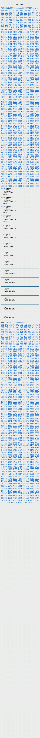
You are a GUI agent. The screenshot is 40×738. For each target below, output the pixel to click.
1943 (27, 59)
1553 (28, 47)
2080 (25, 63)
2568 (33, 78)
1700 (5, 52)
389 (24, 15)
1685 (18, 51)
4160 (3, 127)
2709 (38, 82)
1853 (30, 56)
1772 (10, 54)
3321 (23, 101)
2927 (18, 89)
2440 (11, 74)
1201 (16, 36)
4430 (32, 135)
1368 (27, 41)
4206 (3, 129)
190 (29, 10)
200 (3, 11)
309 (33, 13)
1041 (18, 31)
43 (5, 7)
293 (11, 13)
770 (29, 24)
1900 (32, 57)
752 (5, 24)
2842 (30, 86)
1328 (37, 40)
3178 (15, 97)
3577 (28, 109)
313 (39, 13)
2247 (35, 68)
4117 (8, 126)
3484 (27, 106)
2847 (38, 86)
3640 (18, 111)
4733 (38, 144)
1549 (21, 47)
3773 (10, 115)
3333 (5, 102)
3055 (1, 93)
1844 (15, 56)
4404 (27, 134)
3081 (6, 94)
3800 (16, 116)
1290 (11, 39)
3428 (10, 105)
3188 (32, 97)
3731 (16, 114)
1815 (5, 55)
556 (14, 19)
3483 (25, 106)
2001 (8, 61)
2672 (15, 81)
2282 (16, 69)
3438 (27, 105)
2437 (6, 74)
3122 (37, 95)
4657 (27, 142)
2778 (38, 84)
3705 (11, 113)
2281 (15, 69)
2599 (8, 79)
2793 (25, 85)
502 (20, 18)
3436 (23, 105)
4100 (18, 125)
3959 (13, 121)
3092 (25, 94)
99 (23, 8)
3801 (18, 116)
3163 (28, 96)
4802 (38, 146)
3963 (20, 121)
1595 (21, 48)
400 (39, 15)
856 (28, 26)
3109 (15, 95)
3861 (3, 118)
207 (13, 11)
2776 (35, 84)
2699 (21, 82)
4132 (33, 126)
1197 (10, 36)
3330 (38, 101)
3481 (21, 106)
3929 (1, 120)
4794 (25, 146)
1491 (1, 45)
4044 (1, 124)
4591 (32, 140)
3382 (10, 103)
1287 (6, 39)
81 (5, 8)
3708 (16, 113)
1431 (16, 43)
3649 (33, 111)
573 (37, 19)
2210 (11, 67)
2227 (1, 68)
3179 (16, 97)
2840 (27, 86)
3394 (30, 103)
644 (16, 21)
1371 (32, 41)
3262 (1, 100)
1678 (6, 51)
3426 (6, 105)
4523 (33, 138)
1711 (23, 52)
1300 (28, 39)
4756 (38, 145)
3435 (21, 105)
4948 (13, 151)
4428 (28, 135)
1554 (30, 47)
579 (6, 20)
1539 (5, 47)
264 (11, 12)
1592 (16, 48)
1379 (6, 42)
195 (36, 10)
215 (24, 11)
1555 (32, 47)
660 (37, 21)
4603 (13, 141)
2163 (10, 66)
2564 (27, 78)
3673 (35, 112)
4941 (1, 151)
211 (18, 11)
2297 (3, 70)
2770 (25, 84)
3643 (23, 111)
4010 (21, 122)
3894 (20, 119)
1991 (30, 60)
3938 (16, 120)
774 (34, 24)
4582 (16, 140)
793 (21, 25)
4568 (32, 139)
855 (26, 26)
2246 (33, 68)
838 (3, 26)
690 (39, 22)
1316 (16, 40)
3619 (21, 110)
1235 (35, 37)
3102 (3, 95)
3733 (20, 114)
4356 (23, 133)
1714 (28, 52)
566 (28, 19)
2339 (35, 71)
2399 (20, 73)
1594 (20, 48)
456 (36, 16)
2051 (15, 62)
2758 (5, 84)
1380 (8, 42)
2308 (21, 70)
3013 (8, 92)
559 (18, 19)
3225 (16, 98)
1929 (3, 59)
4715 (8, 144)
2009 (21, 61)
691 (1, 23)
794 (22, 25)
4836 (18, 148)
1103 (6, 33)
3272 (18, 100)
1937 (16, 59)
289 (6, 13)
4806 (6, 147)
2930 (23, 89)
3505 (23, 107)
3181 (20, 97)
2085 (33, 63)
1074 (35, 32)
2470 (23, 75)
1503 (21, 45)
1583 (1, 48)
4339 (33, 132)
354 (16, 14)
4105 (27, 125)
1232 (30, 37)
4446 (20, 136)
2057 (25, 62)
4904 (16, 150)
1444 (38, 43)
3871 (20, 118)
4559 (16, 139)
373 (2, 15)
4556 (11, 139)
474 (21, 17)
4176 (30, 127)
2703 (28, 82)
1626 (35, 49)
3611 (8, 110)
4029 (15, 123)
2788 (16, 85)
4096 (11, 125)
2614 (33, 79)
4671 (11, 143)
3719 (35, 113)
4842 (28, 148)
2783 (8, 85)
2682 (32, 81)
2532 (11, 77)
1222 (13, 37)
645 (17, 21)
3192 (38, 97)
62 (24, 7)
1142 (33, 34)
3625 (32, 110)
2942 (5, 90)
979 (37, 29)
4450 (27, 136)
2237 (18, 68)
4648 (11, 142)
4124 (20, 126)
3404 (8, 104)
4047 (6, 124)
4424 (21, 135)
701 (14, 23)
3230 (25, 98)
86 (10, 8)
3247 (15, 99)
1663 (20, 50)
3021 (21, 92)
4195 (23, 128)
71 (33, 7)
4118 (10, 126)
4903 (15, 150)
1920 (27, 58)
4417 (10, 135)
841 (7, 26)
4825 (38, 147)
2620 (5, 80)
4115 (5, 126)
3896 (23, 119)
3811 (35, 116)
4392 (6, 134)
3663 (18, 112)
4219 (25, 129)
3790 (38, 115)
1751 (13, 53)
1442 (35, 43)
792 (20, 25)
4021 (1, 123)
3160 (23, 96)
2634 (28, 80)
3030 (37, 92)
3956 (8, 121)
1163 (30, 35)
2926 (16, 89)
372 (1, 15)
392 (28, 15)
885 (28, 27)
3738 (28, 114)
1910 (10, 58)
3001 (27, 91)
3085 (13, 94)
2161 (6, 66)
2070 (8, 63)
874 (13, 27)
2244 (30, 68)
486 (37, 17)
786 (11, 25)
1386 (18, 42)
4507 (6, 138)
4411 (38, 134)
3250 (20, 99)
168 (39, 9)
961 (13, 29)
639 (9, 21)
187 (25, 10)
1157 (20, 35)
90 (14, 8)
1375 (38, 41)
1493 (5, 45)
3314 (11, 101)
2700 (23, 82)
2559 (18, 78)
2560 (20, 78)
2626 (15, 80)
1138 (27, 34)
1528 (25, 46)
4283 (16, 131)
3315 (13, 101)
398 (36, 15)
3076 (37, 93)
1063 (16, 32)
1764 (35, 53)
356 (18, 14)
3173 (6, 97)
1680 (10, 51)
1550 (23, 47)
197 (39, 10)
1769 (5, 54)
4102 (21, 125)
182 (18, 10)
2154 (33, 65)
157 (24, 9)
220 (30, 11)
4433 (37, 135)
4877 (10, 149)
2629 (20, 80)
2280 (13, 69)
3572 (20, 109)
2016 (33, 61)
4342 (38, 132)
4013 (27, 122)
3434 (20, 105)
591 (22, 20)
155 (21, 9)
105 (31, 8)
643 (14, 21)
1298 (25, 39)
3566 (10, 109)
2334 (27, 71)
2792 (23, 85)
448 (25, 16)
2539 (23, 77)
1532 (32, 46)
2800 (37, 85)
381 (13, 15)
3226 (18, 98)
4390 (3, 134)
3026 (30, 92)
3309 (3, 101)
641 (11, 21)
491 (5, 18)
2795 (28, 85)
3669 (28, 112)
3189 (33, 97)
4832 (11, 148)
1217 (5, 37)
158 (25, 9)
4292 (32, 131)
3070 (27, 93)
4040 (33, 123)
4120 (13, 126)
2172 (25, 66)
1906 (3, 58)
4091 (3, 125)
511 (32, 18)
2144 (16, 65)
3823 (16, 117)
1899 (30, 57)
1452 (13, 44)
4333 (23, 132)
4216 (20, 129)
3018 (16, 92)
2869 (37, 87)
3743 (37, 114)
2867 (33, 87)
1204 (21, 36)
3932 (6, 120)
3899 (28, 119)
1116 (28, 33)
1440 (32, 43)
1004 (34, 30)
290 (7, 13)
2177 (33, 66)
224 (36, 11)
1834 (37, 55)
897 (5, 28)
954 (3, 29)
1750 (11, 53)
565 (26, 19)
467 (11, 17)
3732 (18, 114)
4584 (20, 140)
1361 (15, 41)
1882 (1, 57)
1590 (13, 48)
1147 (3, 35)
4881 (16, 149)
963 (16, 29)
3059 (8, 93)
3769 (3, 115)
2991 (10, 91)
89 (13, 8)
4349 (11, 133)
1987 (23, 60)
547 (2, 19)
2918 (3, 89)
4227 (38, 129)
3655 (5, 112)
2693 (11, 82)
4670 (10, 143)
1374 (37, 41)
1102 (5, 33)
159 (26, 9)
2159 (3, 66)
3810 (33, 116)
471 (17, 17)
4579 (11, 140)
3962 (18, 121)
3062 (13, 93)
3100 (38, 94)
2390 (5, 73)
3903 (35, 119)
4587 (25, 140)
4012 (25, 122)
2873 (5, 88)
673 (16, 22)
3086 (15, 94)
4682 (30, 143)
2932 (27, 89)
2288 (27, 69)
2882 (20, 88)
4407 (32, 134)
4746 (21, 145)
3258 (33, 99)
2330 (20, 71)
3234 (32, 98)
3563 (5, 109)
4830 (8, 148)
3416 (28, 104)
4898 (6, 150)
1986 (21, 60)
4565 (27, 139)
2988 (5, 91)
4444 (16, 136)
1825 (21, 55)
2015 (32, 61)
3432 (16, 105)
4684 (33, 143)
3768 (1, 115)
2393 (10, 73)
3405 (10, 104)
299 (20, 13)
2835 (18, 86)
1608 (5, 49)
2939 (38, 89)
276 (28, 12)
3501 (16, 107)
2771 (27, 84)
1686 (20, 51)
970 (25, 29)
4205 (1, 129)
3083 (10, 94)
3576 (27, 109)
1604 (37, 48)
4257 (11, 130)
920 (36, 28)
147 (10, 9)
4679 (25, 143)
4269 (32, 130)
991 (14, 30)
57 (19, 7)
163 (32, 9)
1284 (1, 39)
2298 (5, 70)
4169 (18, 127)
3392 (27, 103)
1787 (35, 54)
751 (3, 24)
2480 (1, 76)
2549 (1, 78)
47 (9, 7)
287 (3, 13)
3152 (10, 96)
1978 (8, 60)
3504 (21, 107)
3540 (5, 108)
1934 (11, 59)
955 (5, 29)
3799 (15, 116)
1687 (21, 51)
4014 (28, 122)
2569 (35, 78)
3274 (21, 100)
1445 (1, 44)
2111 (38, 64)
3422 (38, 104)
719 (39, 23)
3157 (18, 96)
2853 (10, 87)
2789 (18, 85)
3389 (21, 103)
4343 (1, 133)
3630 (1, 111)
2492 (21, 76)
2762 (11, 84)
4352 (16, 133)
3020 (20, 92)
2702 (27, 82)
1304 (35, 39)
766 (24, 24)
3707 (15, 113)
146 (9, 9)
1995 (37, 60)
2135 (1, 65)
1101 (3, 33)
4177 (32, 127)
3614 (13, 110)
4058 (25, 124)
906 (17, 28)
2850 (5, 87)
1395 (33, 42)
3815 (3, 117)
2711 (3, 83)
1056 (5, 32)
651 (25, 21)
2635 (30, 80)
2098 (16, 64)
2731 (37, 83)
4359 (28, 133)
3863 (6, 118)
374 (3, 15)
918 (33, 28)
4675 (18, 143)
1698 (1, 52)
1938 (18, 59)
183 (20, 10)
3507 (27, 107)
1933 (10, 59)
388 (22, 15)
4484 (6, 137)
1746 (5, 53)
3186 (28, 97)
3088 (18, 94)
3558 (35, 108)
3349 (32, 102)
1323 (28, 40)
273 (24, 12)
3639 (16, 111)
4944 (6, 151)
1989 (27, 60)
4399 (18, 134)
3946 (30, 120)
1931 (6, 59)
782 (6, 25)
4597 (3, 141)
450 (28, 16)
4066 (38, 124)
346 (5, 14)
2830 (10, 86)
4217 (21, 129)
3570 (16, 109)
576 (2, 20)
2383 (32, 72)
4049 (10, 124)
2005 (15, 61)
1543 (11, 47)
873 (11, 27)
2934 (30, 89)
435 (7, 16)
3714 (27, 113)
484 (34, 17)
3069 (25, 93)
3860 (1, 118)
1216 (3, 37)
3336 (10, 102)
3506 (25, 107)
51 (13, 7)
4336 (28, 132)
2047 (8, 62)
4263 (21, 130)
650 (24, 21)
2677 (23, 81)
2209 (10, 67)
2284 (20, 69)
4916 (37, 150)
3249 (18, 99)
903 (13, 28)
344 (2, 14)
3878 (32, 118)
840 (6, 26)
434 (6, 16)
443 (18, 16)
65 (27, 7)
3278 (28, 100)
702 (16, 23)
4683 (32, 143)
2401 (23, 73)
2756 (1, 84)
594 (26, 20)
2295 (38, 69)
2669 (10, 81)
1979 (10, 60)
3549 (20, 108)
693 (3, 23)
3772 (8, 115)
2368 (6, 72)
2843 (32, 86)
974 (30, 29)
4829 (6, 148)
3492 (1, 107)
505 (24, 18)
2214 (18, 67)
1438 (28, 43)
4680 (27, 143)
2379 (25, 72)
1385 (16, 42)
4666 (3, 143)
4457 (38, 136)
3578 (30, 109)
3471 (5, 106)
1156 (18, 35)
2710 (1, 83)
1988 (25, 60)
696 (7, 23)
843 (10, 26)
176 (10, 10)
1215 (1, 37)
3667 (25, 112)
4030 (16, 123)
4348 (10, 133)
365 (30, 14)
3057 (5, 93)
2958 (32, 90)
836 (1, 26)
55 (17, 7)
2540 (25, 77)
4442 (13, 136)
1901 (33, 57)
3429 (11, 105)
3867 (13, 118)
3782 (25, 115)
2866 (32, 87)
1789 (38, 54)
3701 (5, 113)
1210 (32, 36)
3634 (8, 111)
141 (2, 9)
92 (16, 8)
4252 (3, 130)
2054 (20, 62)
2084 (32, 63)
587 (17, 20)
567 (29, 19)
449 (26, 16)
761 (17, 24)
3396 (33, 103)
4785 (10, 146)
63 (25, 7)
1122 (38, 33)
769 (28, 24)
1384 (15, 42)
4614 (32, 141)
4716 (10, 144)
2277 (8, 69)
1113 (23, 33)
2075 (16, 63)
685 (32, 22)
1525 (20, 46)
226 (39, 11)
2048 (10, 62)
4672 (13, 143)
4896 (3, 150)
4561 (20, 139)
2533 (13, 77)
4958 (30, 151)
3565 (8, 109)
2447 (23, 74)
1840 (8, 56)
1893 (20, 57)
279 (32, 12)
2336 (30, 71)
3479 (18, 106)
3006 (35, 91)
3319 (20, 101)
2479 (38, 75)
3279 (30, 100)
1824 (20, 55)
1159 (23, 35)
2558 (16, 78)
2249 (38, 68)
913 (26, 28)
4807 (8, 147)
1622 (28, 49)
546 (1, 19)
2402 (25, 73)
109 (37, 8)
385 (18, 15)
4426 (25, 135)
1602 (33, 48)
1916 (20, 58)
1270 (16, 38)
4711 (1, 144)
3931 (5, 120)
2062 (33, 62)
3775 (13, 115)
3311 (6, 101)
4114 (3, 126)
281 (34, 12)
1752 (15, 53)
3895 (21, 119)
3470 (3, 106)
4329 (16, 132)
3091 (23, 94)
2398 (18, 73)
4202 (35, 128)
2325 (11, 71)
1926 (37, 58)
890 (34, 27)
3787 (33, 115)
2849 (3, 87)
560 (20, 19)
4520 (28, 138)
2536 (18, 77)
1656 (8, 50)
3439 (28, 105)
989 (11, 30)
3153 (11, 96)
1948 (35, 59)
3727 (10, 114)
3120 (33, 95)
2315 (33, 70)
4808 (10, 147)
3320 (21, 101)
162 (30, 9)
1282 (37, 38)
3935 (11, 120)
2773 (30, 84)
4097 (13, 125)
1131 (15, 34)
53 (15, 7)
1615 (16, 49)
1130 (13, 34)
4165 (11, 127)
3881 (37, 118)
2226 (38, 67)
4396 (13, 134)
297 (17, 13)
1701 (6, 52)
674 (17, 22)
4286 (21, 131)
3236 (35, 98)
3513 (37, 107)
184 (21, 10)
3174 (8, 97)
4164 (10, 127)
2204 (1, 67)
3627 (35, 110)
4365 (38, 133)
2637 (33, 80)
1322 (27, 40)
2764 (15, 84)
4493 (21, 137)
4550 (1, 139)
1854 (32, 56)
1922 (30, 58)
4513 (16, 138)
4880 (15, 149)
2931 (25, 89)
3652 (38, 111)
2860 (21, 87)
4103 (23, 125)
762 (18, 24)
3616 (16, 110)
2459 (5, 75)
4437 (5, 136)
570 (33, 19)
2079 (23, 63)
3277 (27, 100)
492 (6, 18)
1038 (13, 31)
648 (21, 21)
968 (22, 29)
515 (37, 18)
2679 (27, 81)
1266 (10, 38)
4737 (6, 145)
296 (16, 13)
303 (25, 13)
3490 (37, 106)
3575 (25, 109)
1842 (11, 56)
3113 (21, 95)
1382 (11, 42)
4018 (35, 122)
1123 (1, 34)
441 (16, 16)
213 (21, 11)
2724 (25, 83)
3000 (25, 91)
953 (2, 29)
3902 (33, 119)
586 (16, 20)
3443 (35, 105)
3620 (23, 110)
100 (25, 8)
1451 (11, 44)
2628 (18, 80)
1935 (13, 59)
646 (18, 21)
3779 (20, 115)
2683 (33, 81)
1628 (38, 49)
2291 (32, 69)
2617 (38, 79)
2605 (18, 79)
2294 (37, 69)
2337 (32, 71)
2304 (15, 70)
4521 (30, 138)
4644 (5, 142)
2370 (10, 72)
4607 (20, 141)
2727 (30, 83)
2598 (6, 79)
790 (17, 25)
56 (18, 7)
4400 (20, 134)
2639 (37, 80)
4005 (13, 122)
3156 (16, 96)
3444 (37, 105)
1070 (28, 32)
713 (30, 23)
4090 (1, 125)
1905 (1, 58)
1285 (3, 39)
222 (33, 11)
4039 (32, 123)
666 (6, 22)
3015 (11, 92)
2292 (33, 69)
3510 (32, 107)
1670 (32, 50)
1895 (23, 57)
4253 (5, 130)
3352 (37, 102)
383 (16, 15)
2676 (21, 81)
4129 (28, 126)
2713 (6, 83)
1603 (35, 48)
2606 (20, 79)
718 (37, 23)
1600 (30, 48)
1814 (3, 55)
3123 (38, 95)
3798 (13, 116)
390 (25, 15)
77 (1, 8)
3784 (28, 115)
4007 (16, 122)
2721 (20, 83)
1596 (23, 48)
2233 (11, 68)
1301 (30, 39)
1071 (30, 32)
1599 (28, 48)
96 (20, 8)
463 (6, 17)
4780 (1, 146)
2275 (5, 69)
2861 (23, 87)
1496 (10, 45)
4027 (11, 123)
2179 (37, 66)
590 (21, 20)
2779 (1, 85)
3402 (5, 104)
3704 (10, 113)
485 (36, 17)
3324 (28, 101)
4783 (6, 146)
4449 (25, 136)
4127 (25, 126)
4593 (35, 140)
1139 (28, 34)
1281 (35, 38)
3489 (35, 106)
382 (14, 15)
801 (32, 25)
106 (33, 8)
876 (16, 27)
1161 (27, 35)
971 (26, 29)
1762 (32, 53)
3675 (38, 112)
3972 (35, 121)
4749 (27, 145)
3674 (37, 112)
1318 (20, 40)
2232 (10, 68)
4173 (25, 127)
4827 (3, 148)
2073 (13, 63)
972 (28, 29)
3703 (8, 113)
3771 (6, 115)
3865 (10, 118)
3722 (1, 114)
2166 (15, 66)
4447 (21, 136)
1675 (1, 51)
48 (10, 7)
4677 (21, 143)
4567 (30, 139)
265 (13, 12)
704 (18, 23)
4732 (37, 144)
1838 (5, 56)
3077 (38, 93)
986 (7, 30)
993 (17, 30)
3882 (38, 118)
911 (24, 28)
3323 (27, 101)
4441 (11, 136)
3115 (25, 95)
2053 (18, 62)
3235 (33, 98)
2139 (8, 65)
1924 (33, 58)
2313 (30, 70)
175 (9, 10)
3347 (28, 102)
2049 (11, 62)
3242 (6, 99)
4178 (33, 127)
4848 (38, 148)
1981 (13, 60)
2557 (15, 78)
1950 (38, 59)
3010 (3, 92)
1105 (10, 33)
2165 (13, 66)
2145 (18, 65)
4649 (13, 142)
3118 (30, 95)
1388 (21, 42)
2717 (13, 83)
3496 (8, 107)
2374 (16, 72)
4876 (8, 149)
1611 (10, 49)
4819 (28, 147)
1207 (27, 36)
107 (34, 8)
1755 (20, 53)
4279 (10, 131)
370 (37, 14)
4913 (32, 150)
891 (36, 27)
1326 (33, 40)
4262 (20, 130)
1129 (11, 34)
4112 (38, 125)
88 (12, 8)
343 (1, 14)
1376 (1, 42)
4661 (33, 142)
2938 (37, 89)
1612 (11, 49)
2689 (5, 82)
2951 (20, 90)
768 (26, 24)
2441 (13, 74)
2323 (8, 71)
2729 (33, 83)
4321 (3, 132)
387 (21, 15)
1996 (38, 60)
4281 (13, 131)
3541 (6, 108)
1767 (1, 54)
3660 (13, 112)
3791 (1, 116)
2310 (25, 70)
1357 (8, 41)
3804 (23, 116)
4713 (5, 144)
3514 (38, 107)
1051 (35, 31)
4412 (1, 135)
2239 (21, 68)
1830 (30, 55)
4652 (18, 142)
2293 (35, 69)
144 (6, 9)
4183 (3, 128)
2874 (6, 88)
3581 (35, 109)
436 (9, 16)
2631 (23, 80)
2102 (23, 64)
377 (7, 15)
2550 (3, 78)
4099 (16, 125)
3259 (35, 99)
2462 (10, 75)
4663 (37, 142)
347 (6, 14)
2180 (38, 66)
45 (7, 7)
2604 (16, 79)
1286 (5, 39)
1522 (15, 46)
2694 (13, 82)
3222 (11, 98)
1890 (15, 57)
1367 (25, 41)
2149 (25, 65)
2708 (37, 82)
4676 (20, 143)
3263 (3, 100)
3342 (20, 102)
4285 (20, 131)
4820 (30, 147)
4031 (18, 123)
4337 (30, 132)
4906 (20, 150)
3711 (21, 113)
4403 (25, 134)
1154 (15, 35)
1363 (18, 41)
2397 (16, 73)
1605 (38, 48)
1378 (5, 42)
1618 (21, 49)
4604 (15, 141)
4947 (11, 151)
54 (16, 7)
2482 (5, 76)
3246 (13, 99)
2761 (10, 84)
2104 (27, 64)
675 (18, 22)
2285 (21, 69)
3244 (10, 99)
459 (1, 17)
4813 (18, 147)
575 (1, 20)
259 (5, 12)
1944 (28, 59)
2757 (3, 84)
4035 (25, 123)
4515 (20, 138)
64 (26, 7)
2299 (6, 70)
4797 (30, 146)
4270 (33, 130)
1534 (35, 46)
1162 (28, 35)
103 (29, 8)
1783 (28, 54)
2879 (15, 88)
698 (10, 23)
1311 (8, 40)
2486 (11, 76)
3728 (11, 114)
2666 (5, 81)
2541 (27, 77)
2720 (18, 83)
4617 (37, 141)
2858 (18, 87)
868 (5, 27)
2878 (13, 88)
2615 (35, 79)
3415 (27, 104)
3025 (28, 92)
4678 (23, 143)
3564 (6, 109)
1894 (21, 57)
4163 (8, 127)
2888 (30, 88)
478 (26, 17)
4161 (5, 127)
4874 (5, 149)
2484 (8, 76)
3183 (23, 97)
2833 (15, 86)
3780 (21, 115)
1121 (37, 33)
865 (1, 27)
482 (32, 17)
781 (5, 25)
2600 (10, 79)
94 (18, 8)
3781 (23, 115)
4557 (13, 139)
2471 (25, 75)
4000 (5, 122)
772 (32, 24)
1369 (28, 41)
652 (26, 21)
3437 (25, 105)
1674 (38, 50)
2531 (10, 77)
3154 (13, 96)
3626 (33, 110)
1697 (38, 51)
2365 (1, 72)
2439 (10, 74)
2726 (28, 83)
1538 (3, 47)
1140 (30, 34)
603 (39, 20)
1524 (18, 46)
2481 (3, 76)
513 (34, 18)
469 (14, 17)
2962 (38, 90)
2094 (10, 64)
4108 (32, 125)
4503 (38, 137)
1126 (6, 34)
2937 (35, 89)
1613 (13, 49)
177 (11, 10)
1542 (10, 47)
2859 (20, 87)
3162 (27, 96)
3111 (18, 95)
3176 (11, 97)
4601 (10, 141)
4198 (28, 128)
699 (11, 23)
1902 (35, 57)
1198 (11, 36)
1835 (38, 55)
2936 (33, 89)
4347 (8, 133)
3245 (11, 99)
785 (10, 25)
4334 (25, 132)
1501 (18, 45)
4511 (13, 138)
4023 (5, 123)
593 (25, 20)
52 (14, 7)
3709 (18, 113)
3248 (16, 99)
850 (20, 26)
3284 (38, 100)
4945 (8, 151)
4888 (28, 149)
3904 (37, 119)
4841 (27, 148)
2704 (30, 82)
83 (7, 8)
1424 (5, 43)
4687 (38, 143)
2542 (28, 77)
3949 (35, 120)
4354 (20, 133)
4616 (35, 141)
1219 (8, 37)
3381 (8, 103)
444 (20, 16)
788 (14, 25)
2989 (6, 91)
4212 (13, 129)
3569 (15, 109)
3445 (38, 105)
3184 (25, 97)
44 (6, 7)
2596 (3, 79)
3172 (5, 97)
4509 (10, 138)
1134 (20, 34)
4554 (8, 139)
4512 (15, 138)
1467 (38, 44)
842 (9, 26)
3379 (5, 103)
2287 (25, 69)
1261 (1, 38)
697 (9, 23)
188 (26, 10)
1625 (33, 49)
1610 (8, 49)
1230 (27, 37)
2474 (30, 75)
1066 (21, 32)
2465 (15, 75)
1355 (5, 41)
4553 (6, 139)
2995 (16, 91)
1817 (8, 55)
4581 (15, 140)
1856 (35, 56)
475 (22, 17)
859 (32, 26)
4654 (21, 142)
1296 (21, 39)
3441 (32, 105)
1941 (23, 59)
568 (30, 19)
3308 (1, 101)
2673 (16, 81)
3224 (15, 98)
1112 (21, 33)
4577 (8, 140)
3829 (27, 117)
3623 (28, 110)
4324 (8, 132)
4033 (21, 123)
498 (14, 18)
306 (29, 13)
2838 (23, 86)
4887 (27, 149)
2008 (20, 61)
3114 (23, 95)
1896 (25, 57)
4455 (35, 136)
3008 (38, 91)
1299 (27, 39)
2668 (8, 81)
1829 (28, 55)
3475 (11, 106)
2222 (32, 67)
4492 (20, 137)
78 (2, 8)
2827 (5, 86)
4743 (16, 145)
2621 (6, 80)
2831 (11, 86)
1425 (6, 43)
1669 (30, 50)
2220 (28, 67)
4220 (27, 129)
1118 (32, 33)
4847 (37, 148)
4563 (23, 139)
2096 (13, 64)
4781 (3, 146)
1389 (23, 42)
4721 (18, 144)
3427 (8, 105)
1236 (37, 37)
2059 (28, 62)
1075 (37, 32)
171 (3, 10)
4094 (8, 125)
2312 (28, 70)
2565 (28, 78)
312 (37, 13)
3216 (1, 98)
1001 (28, 30)
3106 (10, 95)
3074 (33, 93)
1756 (21, 53)
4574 (3, 140)
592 (24, 20)
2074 (15, 63)
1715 (30, 52)
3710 (20, 113)
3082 (8, 94)
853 (24, 26)
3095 (30, 94)
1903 (37, 57)
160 (28, 9)
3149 (5, 96)
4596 (1, 141)
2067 (3, 63)
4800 (35, 146)
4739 (10, 145)
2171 (23, 66)
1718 (35, 52)
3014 (10, 92)
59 (21, 7)
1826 (23, 55)
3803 (21, 116)
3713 (25, 113)
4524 (35, 138)
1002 (30, 30)
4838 (21, 148)
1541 (8, 47)
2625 (13, 80)
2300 (8, 70)
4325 (10, 132)
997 (22, 30)
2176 (32, 66)
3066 (20, 93)
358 (21, 14)
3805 (25, 116)
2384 (33, 72)
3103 (5, 95)
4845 (33, 148)
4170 (20, 127)
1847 (20, 56)
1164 (32, 35)
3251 (21, 99)
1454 (16, 44)
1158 (21, 35)
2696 (16, 82)
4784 (8, 146)
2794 (27, 85)
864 (39, 26)
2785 (11, 85)
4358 (27, 133)
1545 (15, 47)
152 (17, 9)
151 (16, 9)
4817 (25, 147)
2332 (23, 71)
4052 (15, 124)
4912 (30, 150)
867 (3, 27)
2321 (5, 71)
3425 (5, 105)
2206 (5, 67)
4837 (20, 148)
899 (7, 28)
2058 (27, 62)
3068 (23, 93)
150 (14, 9)
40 (2, 7)
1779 (21, 54)
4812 (16, 147)
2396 (15, 73)
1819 (11, 55)
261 (7, 12)
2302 (11, 70)
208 (14, 11)
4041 (35, 123)
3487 (32, 106)
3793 (5, 116)
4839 (23, 148)
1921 (28, 58)
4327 (13, 132)
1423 (3, 43)
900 (9, 28)
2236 (16, 68)
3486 (30, 106)
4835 (16, 148)
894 (1, 28)
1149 (6, 35)
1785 (32, 54)
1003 (32, 30)
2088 (38, 63)
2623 (10, 80)
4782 (5, 146)
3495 (6, 107)
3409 (16, 104)
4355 (21, 133)
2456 (38, 74)
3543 (10, 108)
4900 (10, 150)
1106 (11, 33)
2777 (37, 84)
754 (7, 24)
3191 (37, 97)
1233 (32, 37)
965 (18, 29)
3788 (35, 115)
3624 (30, 110)
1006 (37, 30)
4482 (3, 137)
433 (5, 16)
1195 (6, 36)
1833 (35, 55)
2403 (27, 73)
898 (6, 28)
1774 (13, 54)
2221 (30, 67)
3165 (32, 96)
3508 (28, 107)
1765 (37, 53)
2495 (27, 76)
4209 (8, 129)
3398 (37, 103)
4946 (10, 151)
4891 (33, 149)
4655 (23, 142)
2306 (18, 70)
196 (37, 10)
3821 (13, 117)
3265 (6, 100)
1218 (6, 37)
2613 (32, 79)
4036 (27, 123)
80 (4, 8)
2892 (37, 88)
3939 (18, 120)
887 (30, 27)
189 (28, 10)
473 (20, 17)
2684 (35, 81)
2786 (13, 85)
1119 (33, 33)
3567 (11, 109)
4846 (35, 148)
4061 (30, 124)
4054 (18, 124)
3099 (37, 94)
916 (30, 28)
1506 (27, 45)
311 (36, 13)
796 (25, 25)
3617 (18, 110)
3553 (27, 108)
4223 (32, 129)
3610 (6, 110)
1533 (33, 46)
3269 (13, 100)
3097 (33, 94)
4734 (1, 145)
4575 (5, 140)
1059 (10, 32)
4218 (23, 129)
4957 (28, 151)
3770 (5, 115)
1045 (25, 31)
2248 (37, 68)
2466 (16, 75)
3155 (15, 96)
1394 (32, 42)
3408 (15, 104)
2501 (37, 76)
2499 (33, 76)
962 (14, 29)
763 (20, 24)
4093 (6, 125)
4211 (11, 129)
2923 (11, 89)
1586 (6, 48)
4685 (35, 143)
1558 (37, 47)
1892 (18, 57)
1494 (6, 45)
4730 (33, 144)
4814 (20, 147)
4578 (10, 140)
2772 (28, 84)
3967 (27, 121)
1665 (23, 50)
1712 (25, 52)
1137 (25, 34)
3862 (5, 118)
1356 (6, 41)
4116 (6, 126)
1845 (16, 56)
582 (10, 20)
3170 (1, 97)
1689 (25, 51)
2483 (6, 76)
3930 (3, 120)
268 (17, 12)
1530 (28, 46)
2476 (33, 75)
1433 (20, 43)
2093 (8, 64)
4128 (27, 126)
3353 (38, 102)
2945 (10, 90)
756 (10, 24)
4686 (37, 143)
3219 (6, 98)
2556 (13, 78)
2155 (35, 65)
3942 (23, 120)
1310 (6, 40)
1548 (20, 47)
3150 (6, 96)
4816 (23, 147)
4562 (21, 139)
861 (34, 26)
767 (25, 24)
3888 (10, 119)
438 (11, 16)
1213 (37, 36)
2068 (5, 63)
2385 (35, 72)
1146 (1, 35)
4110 (35, 125)
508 (28, 18)
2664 (1, 81)
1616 (18, 49)
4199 (30, 128)
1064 (18, 32)
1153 (13, 35)
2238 (20, 68)
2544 (32, 77)
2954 (25, 90)
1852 (28, 56)
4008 (18, 122)
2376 (20, 72)
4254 (6, 130)
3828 (25, 117)
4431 (33, 135)
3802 (20, 116)
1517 (6, 46)
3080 (5, 94)
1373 (35, 41)
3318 (18, 101)
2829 (8, 86)
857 (29, 26)
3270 (15, 100)
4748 (25, 145)
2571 (38, 78)
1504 (23, 45)
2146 (20, 65)
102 (27, 8)
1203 (20, 36)
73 (35, 7)
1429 (13, 43)
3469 (1, 106)
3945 (28, 120)
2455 (37, 74)
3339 (15, 102)
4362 (33, 133)
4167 (15, 127)
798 (28, 25)
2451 (30, 74)
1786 (33, 54)
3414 (25, 104)
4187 (10, 128)
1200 (15, 36)
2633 (27, 80)
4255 (8, 130)
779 (2, 25)
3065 (18, 93)
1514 (1, 46)
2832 (13, 86)
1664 (21, 50)
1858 (38, 56)
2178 (35, 66)
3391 (25, 103)
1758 (25, 53)
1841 (10, 56)
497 (13, 18)
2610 (27, 79)
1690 (27, 51)
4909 (25, 150)
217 (26, 11)
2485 (10, 76)
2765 (16, 84)
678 (22, 22)
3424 (3, 105)
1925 (35, 58)
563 (24, 19)
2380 (27, 72)
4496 (27, 137)
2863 (27, 87)
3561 (1, 109)
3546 (15, 108)
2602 (13, 79)
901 (10, 28)
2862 (25, 87)
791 (18, 25)
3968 (28, 121)
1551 (25, 47)
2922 (10, 89)
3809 (32, 116)
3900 (30, 119)
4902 (13, 150)
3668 (27, 112)
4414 (5, 135)
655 (30, 21)
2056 (23, 62)
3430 (13, 105)
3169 (38, 96)
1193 (3, 36)
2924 (13, 89)
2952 (21, 90)
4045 (3, 124)
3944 (27, 120)
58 (20, 7)
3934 (10, 120)
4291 (30, 131)
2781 (5, 85)
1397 (37, 42)
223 (34, 11)
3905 (38, 119)
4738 (8, 145)
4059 (27, 124)
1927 (38, 58)
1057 (6, 32)
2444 (18, 74)
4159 (1, 127)
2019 (38, 61)
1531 (30, 46)
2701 (25, 82)
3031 (38, 92)
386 (20, 15)
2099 (18, 64)
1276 (27, 38)
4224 (33, 129)
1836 (1, 56)
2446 (21, 74)
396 (33, 15)
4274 (1, 131)
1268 (13, 38)
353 (14, 14)
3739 (30, 114)
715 (33, 23)
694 (5, 23)
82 (6, 8)
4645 (6, 142)
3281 (33, 100)
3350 (33, 102)
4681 (28, 143)
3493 (3, 107)
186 (24, 10)
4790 (18, 146)
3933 (8, 120)
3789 (37, 115)
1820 (13, 55)
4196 (25, 128)
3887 (8, 119)
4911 (28, 150)
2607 (21, 79)
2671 (13, 81)
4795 (27, 146)
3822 (15, 117)
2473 (28, 75)
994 (18, 30)
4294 (35, 131)
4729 (32, 144)
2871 (1, 88)
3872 (21, 118)
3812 (37, 116)
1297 (23, 39)
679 (24, 22)
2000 (6, 61)
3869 (16, 118)
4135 (38, 126)
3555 (30, 108)
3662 (16, 112)
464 (7, 17)
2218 (25, 67)
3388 (20, 103)
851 (21, 26)
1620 (25, 49)
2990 (8, 91)
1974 (1, 60)
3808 (30, 116)
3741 (33, 114)
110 (38, 8)
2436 (5, 74)
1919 (25, 58)
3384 (13, 103)
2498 (32, 76)
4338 (32, 132)
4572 (38, 139)
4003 (10, 122)
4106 (28, 125)
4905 (18, 150)
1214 (38, 36)
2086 (35, 63)
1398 (38, 42)
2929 (21, 89)
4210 (10, 129)
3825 (20, 117)
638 (7, 21)
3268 (11, 100)
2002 (10, 61)
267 (16, 12)
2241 (25, 68)
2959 (33, 90)
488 (1, 18)
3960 (15, 121)
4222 (30, 129)
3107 (11, 95)
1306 (38, 39)
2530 (8, 77)
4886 (25, 149)
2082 (28, 63)
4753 (33, 145)
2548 (38, 77)
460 (2, 17)
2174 (28, 66)
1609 (6, 49)
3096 (32, 94)
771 (30, 24)
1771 (8, 54)
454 (33, 16)
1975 (3, 60)
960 (11, 29)
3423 (1, 105)
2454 (35, 74)
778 (1, 25)
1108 (15, 33)
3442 (33, 105)
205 (10, 11)
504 (22, 18)
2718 (15, 83)
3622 (27, 110)
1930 (5, 59)
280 (33, 12)
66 (28, 7)
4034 (23, 123)
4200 (32, 128)
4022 (3, 123)
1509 (32, 45)
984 (5, 30)
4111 (37, 125)
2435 (3, 74)
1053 (38, 31)
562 (22, 19)
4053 (16, 124)
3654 (3, 112)
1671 (33, 50)
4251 (1, 130)
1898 (28, 57)
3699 (1, 113)
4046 (5, 124)
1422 (1, 43)
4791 (20, 146)
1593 (18, 48)
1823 (18, 55)
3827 (23, 117)
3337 (11, 102)
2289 (28, 69)
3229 (23, 98)
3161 (25, 96)
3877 (30, 118)
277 (29, 12)
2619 (3, 80)
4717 (11, 144)
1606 (1, 49)
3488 (33, 106)
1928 (1, 59)
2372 (13, 72)
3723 (3, 114)
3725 (6, 114)
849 (18, 26)
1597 (25, 48)
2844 (33, 86)
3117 (28, 95)
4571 (37, 139)
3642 (21, 111)
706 (21, 23)
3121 (35, 95)
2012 (27, 61)
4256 (10, 130)
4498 (30, 137)
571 (34, 19)
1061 (13, 32)
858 (30, 26)
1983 (16, 60)
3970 (32, 121)
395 (32, 15)
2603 (15, 79)
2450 (28, 74)
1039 (15, 31)
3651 (37, 111)
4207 (5, 129)
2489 (16, 76)
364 (29, 14)
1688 (23, 51)
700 (13, 23)
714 (32, 23)
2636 (32, 80)
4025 (8, 123)
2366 (3, 72)
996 (21, 30)
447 (24, 16)
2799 (35, 85)
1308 (3, 40)
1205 (23, 36)
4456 (37, 136)
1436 (25, 43)
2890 (33, 88)
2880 (16, 88)
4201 (33, 128)
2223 (33, 67)
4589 (28, 140)
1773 (11, 54)
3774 (11, 115)
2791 (21, 85)
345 (3, 14)
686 (33, 22)
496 (11, 18)
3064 (16, 93)
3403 (6, 104)
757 (11, 24)
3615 (15, 110)
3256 (30, 99)
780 (3, 25)
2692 (10, 82)
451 (29, 16)
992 (16, 30)
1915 (18, 58)
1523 (16, 46)
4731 (35, 144)
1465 (35, 44)
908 (20, 28)
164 (33, 9)
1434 (21, 43)
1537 (1, 47)
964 (17, 29)
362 (26, 14)
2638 (35, 80)
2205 (3, 67)
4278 (8, 131)
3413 (23, 104)
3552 (25, 108)
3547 (16, 108)
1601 (32, 48)
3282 (35, 100)
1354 (3, 41)
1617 (20, 49)
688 (36, 22)
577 (3, 20)
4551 (3, 139)
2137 (5, 65)
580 (7, 20)
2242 (27, 68)
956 (6, 29)
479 (28, 17)
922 (39, 28)
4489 (15, 137)
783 (7, 25)
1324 (30, 40)
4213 (15, 129)
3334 (6, 102)
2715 (10, 83)
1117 (30, 33)
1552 (27, 47)
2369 (8, 72)
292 (10, 13)
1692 (30, 51)
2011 (25, 61)
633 (1, 21)
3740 (32, 114)
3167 (35, 96)
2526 (1, 77)
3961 (16, 121)
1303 (33, 39)
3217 (3, 98)
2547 (37, 77)
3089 (20, 94)
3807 (28, 116)
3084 (11, 94)
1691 (28, 51)
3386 (16, 103)
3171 (3, 97)
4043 (38, 123)
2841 (28, 86)
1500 (16, 45)
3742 (35, 114)
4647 (10, 142)
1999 (5, 61)
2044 (3, 62)
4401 (21, 134)
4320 (1, 132)
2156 (37, 65)
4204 (38, 128)
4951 (18, 151)
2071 (10, 63)
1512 (37, 45)
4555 (10, 139)
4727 (28, 144)
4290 (28, 131)
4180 (37, 127)
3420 (35, 104)
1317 (18, 40)
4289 (27, 131)
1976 (5, 60)
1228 (23, 37)
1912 (13, 58)
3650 (35, 111)
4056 (21, 124)
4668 (6, 143)
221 (32, 11)
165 (34, 9)
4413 (3, 135)
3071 (28, 93)
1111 (20, 33)
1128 (10, 34)
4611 (27, 141)
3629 (38, 110)
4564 (25, 139)
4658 (28, 142)
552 (9, 19)
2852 (8, 87)
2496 (28, 76)
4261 (18, 130)
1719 (37, 52)
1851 (27, 56)
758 (13, 24)
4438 (6, 136)
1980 (11, 60)
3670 (30, 112)
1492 (3, 45)
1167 (37, 35)
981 (1, 30)
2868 (35, 87)
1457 (21, 44)
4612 (28, 141)
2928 (20, 89)
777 (39, 24)
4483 (5, 137)
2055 (21, 62)
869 (6, 27)
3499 (13, 107)
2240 (23, 68)
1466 (37, 44)
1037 (11, 31)
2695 (15, 82)
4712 (3, 144)
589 (20, 20)
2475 (32, 75)
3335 (8, 102)
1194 (5, 36)
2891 (35, 88)
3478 (16, 106)
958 (9, 29)
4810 (13, 147)
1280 (33, 38)
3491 (38, 106)
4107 (30, 125)
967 (21, 29)
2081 (27, 63)
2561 (21, 78)
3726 (8, 114)
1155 (16, 35)
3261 (38, 99)
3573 (21, 109)
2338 (33, 71)
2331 (21, 71)
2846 (37, 86)
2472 (27, 75)
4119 (11, 126)
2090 (3, 64)
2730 (35, 83)
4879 (13, 149)
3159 (21, 96)
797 (26, 25)
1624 (32, 49)
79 (3, 8)
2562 (23, 78)
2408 (35, 73)
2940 (1, 90)
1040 (16, 31)
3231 (27, 98)
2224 (35, 67)
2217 (23, 67)
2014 (30, 61)
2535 (16, 77)
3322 (25, 101)
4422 (18, 135)
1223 (15, 37)
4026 (10, 123)
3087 (16, 94)
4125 (21, 126)
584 (13, 20)
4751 (30, 145)
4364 (37, 133)
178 (13, 10)
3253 (25, 99)
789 (16, 25)
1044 (23, 31)
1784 (30, 54)
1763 (33, 53)
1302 (32, 39)
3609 (5, 110)
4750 (28, 145)
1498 (13, 45)
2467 (18, 75)
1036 (10, 31)
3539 (3, 108)
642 (13, 21)
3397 (35, 103)
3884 (3, 119)
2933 (28, 89)
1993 (33, 60)
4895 (1, 150)
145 (7, 9)
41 (3, 7)
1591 (15, 48)
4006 (15, 122)
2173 (27, 66)
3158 (20, 96)
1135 (21, 34)
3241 (5, 99)
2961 (37, 90)
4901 (11, 150)
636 (5, 21)
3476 (13, 106)
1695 (35, 51)
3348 (30, 102)
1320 (23, 40)
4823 (35, 147)
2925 (15, 89)
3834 (35, 117)
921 (37, 28)
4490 (16, 137)
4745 (20, 145)
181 (17, 10)
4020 (38, 122)
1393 (30, 42)
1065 (20, 32)
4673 (15, 143)
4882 (18, 149)
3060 (10, 93)
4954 (23, 151)
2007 (18, 61)
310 (34, 13)
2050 (13, 62)
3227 (20, 98)
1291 (13, 39)
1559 (38, 47)
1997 (1, 61)
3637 (13, 111)
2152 (30, 65)
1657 (10, 50)
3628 (37, 110)
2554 (10, 78)
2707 (35, 82)
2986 (1, 91)
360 (24, 14)
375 (5, 15)
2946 (11, 90)
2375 (18, 72)
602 (37, 20)
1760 (28, 53)
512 (33, 18)
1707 (16, 52)
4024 (6, 123)
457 (37, 16)
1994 (35, 60)
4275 (3, 131)
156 (22, 9)
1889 (13, 57)
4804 (3, 147)
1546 (16, 47)
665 (5, 22)
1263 (5, 38)
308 (32, 13)
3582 (37, 109)
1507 (28, 45)
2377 (21, 72)
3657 (8, 112)
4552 (5, 139)
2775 (33, 84)
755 (9, 24)
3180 (18, 97)
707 (22, 23)
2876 (10, 88)
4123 (18, 126)
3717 (32, 113)
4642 (1, 142)
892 (37, 27)
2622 (8, 80)
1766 (38, 53)
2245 (32, 68)
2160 (5, 66)
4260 (16, 130)
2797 (32, 85)
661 (39, 21)
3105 (8, 95)
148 (11, 9)
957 (7, 29)
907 (18, 28)
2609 (25, 79)
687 (34, 22)
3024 (27, 92)
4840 (25, 148)
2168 (18, 66)
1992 (32, 60)
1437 (27, 43)
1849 (23, 56)
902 (11, 28)
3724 (5, 114)
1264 (6, 38)
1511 (35, 45)
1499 (15, 45)
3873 (23, 118)
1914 (16, 58)
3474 (10, 106)
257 (2, 12)
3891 (15, 119)
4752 (32, 145)
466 (10, 17)
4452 (30, 136)
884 (26, 27)
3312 (8, 101)
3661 (15, 112)
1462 (30, 44)
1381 (10, 42)
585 (14, 20)
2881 (18, 88)
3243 (8, 99)
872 (10, 27)
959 (10, 29)
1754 (18, 53)
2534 (15, 77)
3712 (23, 113)
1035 (8, 31)
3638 (15, 111)
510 (30, 18)
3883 (1, 119)
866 (2, 27)
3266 (8, 100)
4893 (37, 149)
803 (34, 25)
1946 (32, 59)
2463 (11, 75)
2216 (21, 67)
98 (22, 8)
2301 (10, 70)
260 (6, 12)
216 (25, 11)
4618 (38, 141)
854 (25, 26)
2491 (20, 76)
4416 (8, 135)
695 (6, 23)
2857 (16, 87)
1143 (35, 34)
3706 (13, 113)
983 (3, 30)
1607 (3, 49)
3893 (18, 119)
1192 (1, 36)
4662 (35, 142)
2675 (20, 81)
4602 (11, 141)
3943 (25, 120)
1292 (15, 39)
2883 (21, 88)
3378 (3, 103)
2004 (13, 61)
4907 (21, 150)
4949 (15, 151)
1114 (25, 33)
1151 (10, 35)
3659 (11, 112)
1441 (33, 43)
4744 (18, 145)
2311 (27, 70)
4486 (10, 137)
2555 (11, 78)
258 (3, 12)
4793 (23, 146)
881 (22, 27)
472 (18, 17)
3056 (3, 93)
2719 (16, 83)
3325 (30, 101)
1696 (37, 51)
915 (29, 28)
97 (21, 8)
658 (34, 21)
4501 (35, 137)
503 (21, 18)
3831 (30, 117)
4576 (6, 140)
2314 (32, 70)
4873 (3, 149)
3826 (21, 117)
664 (3, 22)
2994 (15, 91)
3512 (35, 107)
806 (39, 25)
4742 (15, 145)
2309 (23, 70)
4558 (15, 139)
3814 (1, 117)
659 (36, 21)
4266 (27, 130)
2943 (6, 90)
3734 (21, 114)
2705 (32, 82)
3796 (10, 116)
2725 (27, 83)
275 (26, 12)
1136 (23, 34)
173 (6, 10)
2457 (1, 75)
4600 (8, 141)
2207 (6, 67)
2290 (30, 69)
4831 (10, 148)
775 (36, 24)
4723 (21, 144)
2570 (37, 78)
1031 (1, 31)
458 (39, 16)
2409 (37, 73)
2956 (28, 90)
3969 (30, 121)
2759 (6, 84)
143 (5, 9)
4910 (27, 150)
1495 (8, 45)
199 (2, 11)
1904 (38, 57)
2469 (21, 75)
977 (34, 29)
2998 (21, 91)
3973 (37, 121)
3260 (37, 99)
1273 (21, 38)
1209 (30, 36)
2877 (11, 88)
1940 (21, 59)
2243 (28, 68)
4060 (28, 124)
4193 (20, 128)
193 (33, 10)
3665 (21, 112)
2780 (3, 85)
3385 (15, 103)
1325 (32, 40)
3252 (23, 99)
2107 (32, 64)
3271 (16, 100)
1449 (8, 44)
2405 (30, 73)
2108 (33, 64)
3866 (11, 118)
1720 (38, 52)
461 (3, 17)
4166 (13, 127)
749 (1, 24)
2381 (28, 72)
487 (39, 17)
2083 (30, 63)
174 (7, 10)
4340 (35, 132)
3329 (37, 101)
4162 (6, 127)
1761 (30, 53)
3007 (37, 91)
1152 (11, 35)
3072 (30, 93)
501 (18, 18)
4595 (38, 140)
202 (6, 11)
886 (29, 27)
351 (11, 14)
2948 (15, 90)
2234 (13, 68)
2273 (1, 69)
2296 (1, 70)
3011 (5, 92)
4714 (6, 144)
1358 (10, 41)
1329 (38, 40)
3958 (11, 121)
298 (18, 13)
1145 (38, 34)
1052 (37, 31)
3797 (11, 116)
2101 (21, 64)
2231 (8, 68)
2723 (23, 83)
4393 (8, 134)
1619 (23, 49)
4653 (20, 142)
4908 (23, 150)
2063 (35, 62)
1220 (10, 37)
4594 (37, 140)
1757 (23, 53)
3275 (23, 100)
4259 (15, 130)
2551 (5, 78)
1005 (35, 30)
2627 (16, 80)
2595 (1, 79)
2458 (3, 75)
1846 (18, 56)
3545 (13, 108)
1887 (10, 57)
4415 (6, 135)
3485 (28, 106)
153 (18, 9)
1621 (27, 49)
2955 (27, 90)
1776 (16, 54)
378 (9, 15)
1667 (27, 50)
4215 (18, 129)
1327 (35, 40)
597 (30, 20)
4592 (33, 140)
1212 (35, 36)
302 (24, 13)
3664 (20, 112)
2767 (20, 84)
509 (29, 18)
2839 (25, 86)
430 (1, 16)
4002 (8, 122)
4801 (37, 146)
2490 (18, 76)
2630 (21, 80)
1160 (25, 35)
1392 (28, 42)
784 (9, 25)
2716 (11, 83)
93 (17, 8)
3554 (28, 108)
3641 (20, 111)
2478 (37, 75)
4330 (18, 132)
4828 (5, 148)
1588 (10, 48)
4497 (28, 137)
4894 (38, 149)
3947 (32, 120)
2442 (15, 74)
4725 (25, 144)
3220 (8, 98)
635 (3, 21)
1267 (11, 38)
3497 (10, 107)
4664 (38, 142)
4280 (11, 131)
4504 (1, 138)
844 (11, 26)
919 (34, 28)
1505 (25, 45)
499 (16, 18)
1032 (3, 31)
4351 (15, 133)
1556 (33, 47)
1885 (6, 57)
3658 (10, 112)
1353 (1, 41)
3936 (13, 120)
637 (6, 21)
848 (17, 26)
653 (28, 21)
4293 (33, 131)
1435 (23, 43)
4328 (15, 132)
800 (30, 25)
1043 (21, 31)
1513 (38, 45)
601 (36, 20)
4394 (10, 134)
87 (11, 8)
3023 (25, 92)
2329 (18, 71)
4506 (5, 138)
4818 (27, 147)
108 (35, 8)
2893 (38, 88)
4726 (27, 144)
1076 (38, 32)
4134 (37, 126)
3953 (3, 121)
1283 (38, 38)
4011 (23, 122)
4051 (13, 124)
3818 (8, 117)
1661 (16, 50)
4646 (8, 142)
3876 (28, 118)
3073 (32, 93)
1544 (13, 47)
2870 (38, 87)
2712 (5, 83)
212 (20, 11)
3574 (23, 109)
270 (20, 12)
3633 (6, 111)
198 (1, 11)
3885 (5, 119)
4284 (18, 131)
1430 (15, 43)
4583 (18, 140)
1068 (25, 32)
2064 (37, 62)
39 (1, 7)
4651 (16, 142)
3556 (32, 108)
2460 (6, 75)
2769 (23, 84)
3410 (18, 104)
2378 (23, 72)
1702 (8, 52)
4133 (35, 126)
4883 (20, 149)
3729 (13, 114)
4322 (5, 132)
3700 (3, 113)
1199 (13, 36)
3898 (27, 119)
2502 (38, 76)
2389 (3, 73)
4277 (6, 131)
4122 (16, 126)
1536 (38, 46)
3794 (6, 116)
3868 (15, 118)
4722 (20, 144)
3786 (32, 115)
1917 (21, 58)
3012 (6, 92)
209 (16, 11)
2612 (30, 79)
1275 (25, 38)
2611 (28, 79)
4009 (20, 122)
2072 (11, 63)
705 (20, 23)
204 (9, 11)
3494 (5, 107)
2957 (30, 90)
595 (28, 20)
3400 (1, 104)
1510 (33, 45)
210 (17, 11)
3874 (25, 118)
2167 (16, 66)
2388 (1, 73)
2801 (38, 85)
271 (21, 12)
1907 (5, 58)
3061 (11, 93)
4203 (37, 128)
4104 (25, 125)
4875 (6, 149)
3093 (27, 94)
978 (36, 29)
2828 (6, 86)
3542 (8, 108)
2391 (6, 73)
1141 (32, 34)
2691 (8, 82)
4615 (33, 141)
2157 (38, 65)
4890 (32, 149)
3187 (30, 97)
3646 (28, 111)
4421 (16, 135)
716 (34, 23)
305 (28, 13)
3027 (32, 92)
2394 (11, 73)
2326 (13, 71)
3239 (1, 99)
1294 (18, 39)
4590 (30, 140)
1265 (8, 38)
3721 (38, 113)
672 (14, 22)
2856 (15, 87)
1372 (33, 41)
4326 (11, 132)
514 (36, 18)
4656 (25, 142)
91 (15, 8)
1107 (13, 33)
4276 (5, 131)
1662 (18, 50)
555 (13, 19)
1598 (27, 48)
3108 (13, 95)
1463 (32, 44)
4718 (13, 144)
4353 (18, 133)
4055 (20, 124)
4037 (28, 123)
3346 (27, 102)
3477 (15, 106)
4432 (35, 135)
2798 (33, 85)
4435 (1, 136)
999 (25, 30)
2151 (28, 65)
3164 (30, 96)
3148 (3, 96)
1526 (21, 46)
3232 (28, 98)
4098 (15, 125)
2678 (25, 81)
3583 (38, 109)
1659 (13, 50)
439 (13, 16)
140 (1, 9)
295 (14, 13)
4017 (33, 122)
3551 (23, 108)
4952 (20, 151)
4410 (37, 134)
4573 (1, 140)
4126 (23, 126)
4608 (21, 141)
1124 (3, 34)
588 (18, 20)
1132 (16, 34)
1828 (27, 55)
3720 (37, 113)
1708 (18, 52)
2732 (38, 83)
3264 (5, 100)
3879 (33, 118)
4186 (8, 128)
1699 (3, 52)
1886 (8, 57)
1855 (33, 56)
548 (3, 19)
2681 (30, 81)
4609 (23, 141)
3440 (30, 105)
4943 (5, 151)
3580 (33, 109)
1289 (10, 39)
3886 (6, 119)
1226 (20, 37)
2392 (8, 73)
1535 (37, 46)
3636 (11, 111)
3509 (30, 107)
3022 (23, 92)
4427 (27, 135)
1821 (15, 55)
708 (24, 23)
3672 (33, 112)
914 (28, 28)
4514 (18, 138)
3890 (13, 119)
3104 (6, 95)
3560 (38, 108)
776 (37, 24)
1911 (11, 58)
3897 (25, 119)
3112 (20, 95)
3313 (10, 101)
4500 (33, 137)
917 (32, 28)
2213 (16, 67)
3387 (18, 103)
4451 (28, 136)
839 (5, 26)
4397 (15, 134)
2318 (38, 70)
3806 (27, 116)
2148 (23, 65)
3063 (15, 93)
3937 (15, 120)
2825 (1, 86)
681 (26, 22)
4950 (16, 151)
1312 (10, 40)
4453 (32, 136)
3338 (13, 102)
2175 (30, 66)
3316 (15, 101)
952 (1, 29)
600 (34, 20)
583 (11, 20)
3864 (8, 118)
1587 (8, 48)
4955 (25, 151)
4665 (1, 143)
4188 (11, 128)
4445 (18, 136)
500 (17, 18)
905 (16, 28)
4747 (23, 145)
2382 (30, 72)
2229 (5, 68)
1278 (30, 38)
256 (1, 12)
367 (33, 14)
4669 (8, 143)
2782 (6, 85)
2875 (8, 88)
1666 (25, 50)
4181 (38, 127)
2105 (28, 64)
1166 (35, 35)
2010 (23, 61)
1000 (27, 30)
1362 (16, 41)
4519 (27, 138)
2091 (5, 64)
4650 (15, 142)
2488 (15, 76)
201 (5, 11)
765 (22, 24)
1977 (6, 60)
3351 (35, 102)
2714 (8, 83)
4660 (32, 142)
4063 (33, 124)
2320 (3, 71)
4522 (32, 138)
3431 (15, 105)
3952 (1, 121)
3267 (10, 100)
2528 (5, 77)
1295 (20, 39)
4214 (16, 129)
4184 (5, 128)
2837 (21, 86)
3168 (37, 96)
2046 (6, 62)
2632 (25, 80)
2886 (27, 88)
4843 (30, 148)
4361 (32, 133)
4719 (15, 144)
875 (14, 27)
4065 (37, 124)
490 (3, 18)
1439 (30, 43)
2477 (35, 75)
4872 (1, 149)
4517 (23, 138)
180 (16, 10)
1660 (15, 50)
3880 (35, 118)
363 (28, 14)
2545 (33, 77)
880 (21, 27)
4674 (16, 143)
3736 (25, 114)
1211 (33, 36)
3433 (18, 105)
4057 (23, 124)
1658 (11, 50)
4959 (32, 151)
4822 (33, 147)
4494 (23, 137)
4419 (13, 135)
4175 (28, 127)
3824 (18, 117)
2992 (11, 91)
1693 (32, 51)
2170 (21, 66)
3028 (33, 92)
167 (37, 9)
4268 (30, 130)
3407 (13, 104)
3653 (1, 112)
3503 (20, 107)
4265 (25, 130)
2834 (16, 86)
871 (9, 27)
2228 (3, 68)
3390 (23, 103)
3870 (18, 118)
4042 (37, 123)
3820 (11, 117)
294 (13, 13)
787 (13, 25)
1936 (15, 59)
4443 (15, 136)
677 (21, 22)
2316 (35, 70)
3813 (38, 116)
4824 (37, 147)
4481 (1, 137)
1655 (6, 50)
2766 (18, 84)
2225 (37, 67)
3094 (28, 94)
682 (28, 22)
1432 (18, 43)
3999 (3, 122)
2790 (20, 85)
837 (2, 26)
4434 (38, 135)
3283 (37, 100)
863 (37, 26)
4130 (30, 126)
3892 (16, 119)
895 (2, 28)
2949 (16, 90)
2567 (32, 78)
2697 (18, 82)
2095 (11, 64)
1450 (10, 44)
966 (20, 29)
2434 (1, 74)
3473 (8, 106)
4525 (37, 138)
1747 (6, 53)
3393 (28, 103)
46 (8, 7)
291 (9, 13)
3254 (27, 99)
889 (33, 27)
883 (25, 27)
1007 (39, 30)
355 (17, 14)
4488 (13, 137)
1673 (37, 50)
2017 (35, 61)
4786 (11, 146)
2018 (37, 61)
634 (2, 21)
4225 (35, 129)
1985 (20, 60)
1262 (3, 38)
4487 (11, 137)
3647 (30, 111)
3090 (21, 94)
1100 (1, 33)
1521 (13, 46)
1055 (3, 32)
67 (29, 7)
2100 (20, 64)
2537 (20, 77)
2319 (1, 71)
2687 (1, 82)
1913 (15, 58)
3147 (1, 96)
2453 (33, 74)
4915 (35, 150)
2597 (5, 79)
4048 (8, 124)
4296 (38, 131)
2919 (5, 89)
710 (26, 23)
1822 (16, 55)
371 (39, 14)
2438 (8, 74)
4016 (32, 122)
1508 (30, 45)
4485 (8, 137)
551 (7, 19)
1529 (27, 46)
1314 (13, 40)
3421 (37, 104)
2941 (3, 90)
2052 (16, 62)
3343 (21, 102)
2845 (35, 86)
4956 (27, 151)
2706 (33, 82)
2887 (28, 88)
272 (22, 12)
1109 (16, 33)
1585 (5, 48)
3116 (27, 95)
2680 (28, 81)
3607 (1, 110)
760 (16, 24)
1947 (33, 59)
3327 (33, 101)
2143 (15, 65)
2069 (6, 63)
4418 (11, 135)
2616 (37, 79)
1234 (33, 37)
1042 (20, 31)
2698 (20, 82)
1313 (11, 40)
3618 (20, 110)
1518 (8, 46)
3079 (3, 94)
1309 (5, 40)
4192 (18, 128)
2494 (25, 76)
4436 (3, 136)
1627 (37, 49)
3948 (33, 120)
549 (5, 19)
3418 (32, 104)
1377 (3, 42)
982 (2, 30)
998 (24, 30)
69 (31, 7)
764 (21, 24)
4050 (11, 124)
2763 (13, 84)
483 (33, 17)
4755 (37, 145)
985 (6, 30)
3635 (10, 111)
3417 (30, 104)
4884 (21, 149)
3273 (20, 100)
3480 (20, 106)
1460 (27, 44)
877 (17, 27)
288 (5, 13)
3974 (38, 121)
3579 (32, 109)
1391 (27, 42)
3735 (23, 114)
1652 (1, 50)
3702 (6, 113)
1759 (27, 53)
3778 (18, 115)
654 (29, 21)
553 (10, 19)
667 (7, 22)
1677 (5, 51)
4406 (30, 134)
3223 (13, 98)
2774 (32, 84)
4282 (15, 131)
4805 (5, 147)
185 (22, 10)
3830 (28, 117)
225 (37, 11)
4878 (11, 149)
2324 (10, 71)
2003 (11, 61)
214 (22, 11)
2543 (30, 77)
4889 (30, 149)
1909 (8, 58)
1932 (8, 59)
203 (7, 11)
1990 (28, 60)
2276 (6, 69)
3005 (33, 91)
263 (10, 12)
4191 (16, 128)
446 (22, 16)
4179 (35, 127)
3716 (30, 113)
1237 (38, 37)
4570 (35, 139)
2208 (8, 67)
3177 (13, 97)
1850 (25, 56)
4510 (11, 138)
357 (20, 14)
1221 (11, 37)
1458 (23, 44)
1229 (25, 37)
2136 (3, 65)
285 (1, 13)
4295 (37, 131)
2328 (16, 71)
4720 (16, 144)
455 (34, 16)
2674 (18, 81)
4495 (25, 137)
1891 (16, 57)
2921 (8, 89)
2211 (13, 67)
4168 (16, 127)
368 (34, 14)
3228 (21, 98)
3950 (37, 120)
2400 (21, 73)
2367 (5, 72)
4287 (23, 131)
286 (2, 13)
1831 (32, 55)
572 (36, 19)
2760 (8, 84)
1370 (30, 41)
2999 (23, 91)
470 (16, 17)
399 (37, 15)
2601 (11, 79)
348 (7, 14)
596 (29, 20)
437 (10, 16)
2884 (23, 88)
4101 (20, 125)
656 (32, 21)
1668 (28, 50)
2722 (21, 83)
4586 (23, 140)
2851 (6, 87)
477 (25, 17)
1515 (3, 46)
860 (33, 26)
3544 (11, 108)
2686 (38, 81)
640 (10, 21)
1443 (37, 43)
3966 (25, 121)
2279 (11, 69)
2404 (28, 73)
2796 (30, 85)
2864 (28, 87)
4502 (37, 137)
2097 (15, 64)
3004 (32, 91)
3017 (15, 92)
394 (30, 15)
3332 (3, 102)
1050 (33, 31)
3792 (3, 116)
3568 (13, 109)
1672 (35, 50)
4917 (38, 150)
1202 (18, 36)
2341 (38, 71)
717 (36, 23)
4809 (11, 147)
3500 (15, 107)
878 (18, 27)
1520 (11, 46)
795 (24, 25)
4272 (37, 130)
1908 (6, 58)
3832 (32, 117)
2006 (16, 61)
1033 (5, 31)
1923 (32, 58)
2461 (8, 75)
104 (30, 8)
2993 (13, 91)
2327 (15, 71)
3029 (35, 92)
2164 (11, 66)
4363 (35, 133)
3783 (27, 115)
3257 (32, 99)
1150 (8, 35)
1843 (13, 56)
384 (17, 15)
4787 (13, 146)
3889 (11, 119)
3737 (27, 114)
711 (28, 23)
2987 (3, 91)
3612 (10, 110)
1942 (25, 59)
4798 (32, 146)
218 (28, 11)
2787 (15, 85)
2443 (16, 74)
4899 (8, 150)
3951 (38, 120)
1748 (8, 53)
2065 (38, 62)
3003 (30, 91)
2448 (25, 74)
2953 (23, 90)
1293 (16, 39)
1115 (27, 33)
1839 (6, 56)
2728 (32, 83)
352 (13, 14)
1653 (3, 50)
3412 (21, 104)
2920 (6, 89)
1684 (16, 51)
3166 (33, 96)
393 (29, 15)
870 (7, 27)
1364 (20, 41)
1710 (21, 52)
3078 (1, 94)
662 (1, 22)
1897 (27, 57)
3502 (18, 107)
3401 (3, 104)
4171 (21, 127)
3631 (3, 111)
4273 (38, 130)
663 (2, 22)
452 (30, 16)
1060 (11, 32)
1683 (15, 51)
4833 (13, 148)
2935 (32, 89)
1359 (11, 41)
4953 (21, 151)
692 (2, 23)
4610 (25, 141)
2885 (25, 88)
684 (30, 22)
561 (21, 19)
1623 (30, 49)
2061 (32, 62)
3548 (18, 108)
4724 (23, 144)
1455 (18, 44)
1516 (5, 46)
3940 (20, 120)
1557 (35, 47)
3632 (5, 111)
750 (2, 24)
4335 (27, 132)
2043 (1, 62)
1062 (15, 32)
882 (24, 27)
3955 (6, 121)
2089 (1, 64)
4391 (5, 134)
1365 (21, 41)
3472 (6, 106)
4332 (21, 132)
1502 (20, 45)
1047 (28, 31)
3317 (16, 101)
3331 (1, 102)
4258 (13, 130)
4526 (38, 138)
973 (29, 29)
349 (9, 14)
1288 (8, 39)
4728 (30, 144)
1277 (28, 38)
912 (25, 28)
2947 (13, 90)
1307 (1, 40)
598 (32, 20)
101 (26, 8)
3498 (11, 107)
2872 (3, 88)
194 (34, 10)
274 (25, 12)
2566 (30, 78)
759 (14, 24)
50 (12, 7)
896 (3, 28)
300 (21, 13)
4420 (15, 135)
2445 (20, 74)
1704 (11, 52)
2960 (35, 90)
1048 (30, 31)
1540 (6, 47)
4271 (35, 130)
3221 (10, 98)
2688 (3, 82)
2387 (38, 72)
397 (34, 15)
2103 (25, 64)
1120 (35, 33)
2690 (6, 82)
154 (20, 9)
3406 (11, 104)
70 (32, 7)
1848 (21, 56)
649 (22, 21)
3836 (38, 117)
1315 (15, 40)
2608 (23, 79)
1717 (33, 52)
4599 (6, 141)
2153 (32, 65)
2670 (11, 81)
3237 (37, 98)
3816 (5, 117)
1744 (1, 53)
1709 (20, 52)
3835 (37, 117)
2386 (37, 72)
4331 (20, 132)
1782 (27, 54)
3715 (28, 113)
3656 (6, 112)
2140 (10, 65)
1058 (8, 32)
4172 (23, 127)
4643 (3, 142)
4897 (5, 150)
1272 (20, 38)
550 (6, 19)
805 (37, 25)
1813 (1, 55)
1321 (25, 40)
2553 (8, 78)
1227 (21, 37)
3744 (38, 114)
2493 (23, 76)
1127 (8, 34)
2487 (13, 76)
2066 (1, 63)
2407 (33, 73)
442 (17, 16)
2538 (21, 77)
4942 (3, 151)
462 (5, 17)
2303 (13, 70)
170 (2, 10)
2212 (15, 67)
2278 (10, 69)
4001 (6, 122)
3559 (37, 108)
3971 (33, 121)
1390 (25, 42)
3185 (27, 97)
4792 (21, 146)
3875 (27, 118)
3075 (35, 93)
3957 (10, 121)
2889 (32, 88)
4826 (1, 148)
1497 (11, 45)
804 (36, 25)
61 (23, 7)
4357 (25, 133)
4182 (1, 128)
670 (11, 22)
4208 (6, 129)
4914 (33, 150)
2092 (6, 64)
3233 (30, 98)
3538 (1, 108)
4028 (13, 123)
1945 (30, 59)
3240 (3, 99)
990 (13, 30)
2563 (25, 78)
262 (9, 12)
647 (20, 21)
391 (26, 15)
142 (3, 9)
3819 (10, 117)
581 (9, 20)
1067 (23, 32)
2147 (21, 65)
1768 (3, 54)
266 (14, 12)
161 (29, 9)
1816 (6, 55)
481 (30, 17)
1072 (32, 32)
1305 (37, 39)
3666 (23, 112)
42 (4, 7)
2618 (1, 80)
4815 (21, 147)
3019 (18, 92)
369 (36, 14)
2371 (11, 72)
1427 (10, 43)
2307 (20, 70)
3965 (23, 121)
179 (14, 10)
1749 (10, 53)
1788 (37, 54)
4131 (32, 126)
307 (30, 13)
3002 (28, 91)
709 (25, 23)
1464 (33, 44)
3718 (33, 113)
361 (25, 14)
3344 (23, 102)
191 (30, 10)
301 (22, 13)
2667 (6, 81)
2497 (30, 76)
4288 (25, 131)
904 (14, 28)
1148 (5, 35)
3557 (33, 108)
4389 (1, 134)
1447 (5, 44)
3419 (33, 104)
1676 (3, 51)
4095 (10, 125)
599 (33, 20)
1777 (18, 54)
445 (21, 16)
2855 (13, 87)
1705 (13, 52)
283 (37, 12)
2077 (20, 63)
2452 (32, 74)
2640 (38, 80)
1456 (20, 44)
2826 (3, 86)
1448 (6, 44)
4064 (35, 124)
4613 (30, 141)
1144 (37, 34)
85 (9, 8)
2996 (18, 91)
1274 (23, 38)
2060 (30, 62)
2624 (11, 80)
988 (10, 30)
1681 (11, 51)
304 (26, 13)
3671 (32, 112)
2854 (11, 87)
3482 (23, 106)
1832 (33, 55)
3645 (27, 111)
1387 (20, 42)
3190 (35, 97)
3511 (33, 107)
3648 (32, 111)
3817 (6, 117)
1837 (3, 56)
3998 (1, 122)
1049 (32, 31)
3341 (18, 102)
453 (32, 16)
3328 (35, 101)
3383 (11, 103)
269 (18, 12)
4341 (37, 132)
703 (17, 23)
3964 (21, 121)
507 (26, 18)
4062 (32, 124)
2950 (18, 90)
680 (25, 22)
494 (9, 18)
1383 (13, 42)
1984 (18, 60)
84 (8, 8)
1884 (5, 57)
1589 (11, 48)
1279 (32, 38)
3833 (33, 117)
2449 (27, 74)
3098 (35, 94)
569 (32, 19)
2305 (16, 70)
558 (17, 19)
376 (6, 15)
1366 (23, 41)
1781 (25, 54)
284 (39, 12)
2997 (20, 91)
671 (13, 22)
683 (29, 22)
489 (2, 18)
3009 (1, 92)
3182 (21, 97)
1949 (37, 59)
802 (33, 25)
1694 (33, 51)
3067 (21, 93)
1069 (27, 32)
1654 (5, 50)
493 (7, 18)
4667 (5, 143)
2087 (37, 63)
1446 (3, 44)
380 (11, 15)
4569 (33, 139)
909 (21, 28)
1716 (32, 52)
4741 (13, 145)
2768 (21, 84)
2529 (6, 77)
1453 (15, 44)
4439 (8, 136)
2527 (3, 77)
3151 (8, 96)
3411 (20, 104)
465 (9, 17)
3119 (32, 95)
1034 (6, 31)
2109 (35, 64)
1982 (15, 60)
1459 (25, 44)
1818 (10, 55)
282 (36, 12)
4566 (28, 139)
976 (33, 29)
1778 (20, 54)
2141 (11, 65)
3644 (25, 111)
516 (39, 18)
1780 (23, 54)
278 (30, 12)
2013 (28, 61)
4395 (11, 134)
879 (20, 27)
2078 (21, 63)
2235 (15, 68)
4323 (6, 132)
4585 (21, 140)
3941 (21, 120)
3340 (16, 102)
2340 (37, 71)
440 (14, 16)
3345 (25, 102)
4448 (23, 136)
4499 (32, 137)
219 (29, 11)
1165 (33, 35)
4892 (35, 149)
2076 (18, 63)
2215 (20, 67)
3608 (3, 110)
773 (33, 24)
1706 (15, 52)
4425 (23, 135)
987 (9, 30)
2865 (30, 87)
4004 (11, 122)
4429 (30, 135)
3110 (16, 95)
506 (25, 18)
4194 (21, 128)
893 (39, 27)
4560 (18, 139)
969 (24, 29)
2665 (3, 81)
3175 (10, 97)
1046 (27, 31)
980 (39, 29)
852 (22, 26)
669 (10, 22)
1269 (15, 38)
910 (22, 28)
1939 (20, 59)
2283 (18, 69)
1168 (38, 35)
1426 (8, 43)
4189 (13, 128)
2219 (27, 67)
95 (19, 8)
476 (24, 17)
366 (32, 14)
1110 (18, 33)
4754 (35, 145)
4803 (1, 147)
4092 (5, 125)
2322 (6, 71)
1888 (11, 57)
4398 (16, 134)
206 (11, 11)
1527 (23, 46)
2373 (15, 72)
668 (9, 22)
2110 (37, 64)
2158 (1, 66)
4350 (13, 133)
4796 (28, 146)
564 (25, 19)
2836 (20, 86)
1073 (33, 32)
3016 (13, 92)
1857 (37, 56)
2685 (37, 81)
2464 (13, 75)
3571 (18, 109)
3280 (32, 100)
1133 (18, 34)
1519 (10, 46)
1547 (18, 47)
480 (29, 17)
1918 (23, 58)
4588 (27, 140)
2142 (13, 65)
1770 (6, 54)
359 (22, 14)
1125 (5, 34)
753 (6, 24)
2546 (35, 77)
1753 (16, 53)
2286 (23, 69)
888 (32, 27)
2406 (32, 73)
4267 (28, 130)
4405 (28, 134)
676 (20, 22)
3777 (16, 115)
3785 (30, 115)
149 (13, 9)
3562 (3, 109)
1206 (25, 36)
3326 (32, 101)
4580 (13, 140)
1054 (1, 32)
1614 (15, 49)
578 (5, 20)
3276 (25, 100)
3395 (32, 103)
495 (10, 18)
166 (36, 9)
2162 (8, 66)
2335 (28, 71)
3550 (21, 108)
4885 (23, 149)
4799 (33, 146)
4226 (37, 129)
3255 (28, 99)
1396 (35, 42)
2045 (5, 62)
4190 (15, 128)
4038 (30, 123)
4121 (15, 126)
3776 (15, 115)
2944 (8, 90)
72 (34, 7)
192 (32, 10)
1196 (8, 36)
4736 (5, 145)
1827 (25, 55)
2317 (37, 70)
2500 (35, 76)
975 (32, 29)
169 (1, 10)
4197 (27, 128)
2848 (1, 87)
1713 (27, 52)
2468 (20, 75)
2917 (1, 89)
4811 (15, 147)
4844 (32, 148)
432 (3, 16)
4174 (27, 127)
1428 (11, 43)
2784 (10, 85)
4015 (30, 122)
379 (10, 15)
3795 (8, 116)
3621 (25, 110)
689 (37, 22)
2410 (38, 73)
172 (5, 10)
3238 (38, 98)
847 (16, 26)
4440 (10, 136)
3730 (15, 114)
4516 (21, 138)
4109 (33, 125)
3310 (5, 101)
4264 (23, 130)
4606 (18, 141)
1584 (3, 48)
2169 (20, 66)
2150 (27, 65)
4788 (15, 146)
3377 (1, 103)
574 (39, 19)
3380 (6, 103)
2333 (25, 71)
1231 (28, 37)
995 (20, 30)
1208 (28, 36)
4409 (35, 134)
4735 (3, 145)
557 (16, 19)
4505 (3, 138)
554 (11, 19)
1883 (3, 57)
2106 (30, 64)
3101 (1, 95)
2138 (6, 65)
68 (30, 7)
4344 (3, 133)
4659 (30, 142)
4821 (32, 147)
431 (2, 16)
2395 (13, 73)
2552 (6, 78)
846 (14, 26)
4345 (5, 133)
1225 (18, 37)
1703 (10, 52)
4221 (28, 129)
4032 (20, 123)
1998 (3, 61)
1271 (18, 38)
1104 (8, 33)
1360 (13, 41)
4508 (8, 138)
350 (10, 14)
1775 (15, 54)
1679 (8, 51)
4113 (1, 126)
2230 (6, 68)
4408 (33, 134)
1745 (3, 53)
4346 (6, 133)
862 (36, 26)
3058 (6, 93)
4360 (30, 133)
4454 (33, 136)
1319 (21, 40)
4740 (11, 145)
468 (13, 17)
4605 (16, 141)
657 (33, 21)
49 (11, 7)
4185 (6, 128)
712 (29, 23)
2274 (3, 69)
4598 (5, 141)
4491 (18, 137)
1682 (13, 51)
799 (29, 25)
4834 (15, 148)
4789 (16, 146)
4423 (20, 135)
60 (22, 7)
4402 (23, 134)
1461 (28, 44)
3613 (11, 110)
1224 (16, 37)
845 (13, 26)
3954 (5, 121)
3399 (38, 103)
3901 (32, 119)
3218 (5, 98)
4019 (37, 122)
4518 (25, 138)
